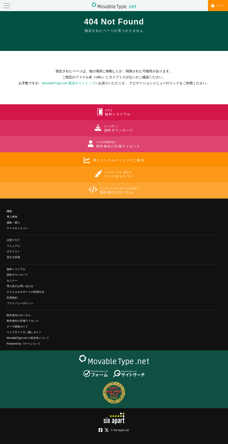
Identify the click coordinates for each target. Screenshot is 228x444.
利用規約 (12, 297)
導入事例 (12, 216)
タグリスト (13, 251)
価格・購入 (13, 222)
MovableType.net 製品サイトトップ (68, 83)
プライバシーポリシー (20, 303)
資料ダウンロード (17, 274)
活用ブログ (13, 240)
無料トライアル (16, 269)
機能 (9, 211)
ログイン (218, 5)
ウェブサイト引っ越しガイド (24, 332)
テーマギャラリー (17, 228)
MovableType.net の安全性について (28, 338)
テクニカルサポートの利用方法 (25, 291)
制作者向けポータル (19, 315)
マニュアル (13, 245)
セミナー (12, 280)
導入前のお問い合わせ (20, 286)
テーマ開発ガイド (17, 326)
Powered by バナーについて (23, 343)
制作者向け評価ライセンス (23, 320)
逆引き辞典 (13, 257)
